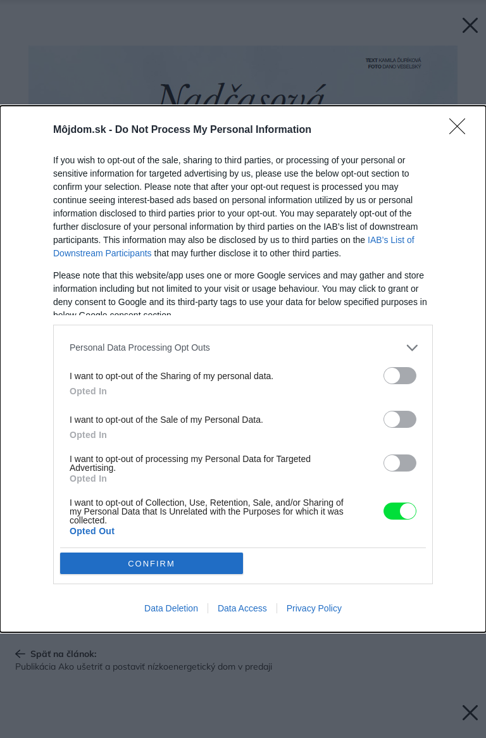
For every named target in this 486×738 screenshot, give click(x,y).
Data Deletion (171, 608)
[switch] (399, 375)
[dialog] (243, 369)
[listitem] (243, 347)
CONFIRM (151, 563)
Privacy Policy (314, 608)
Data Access (242, 608)
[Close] (461, 130)
